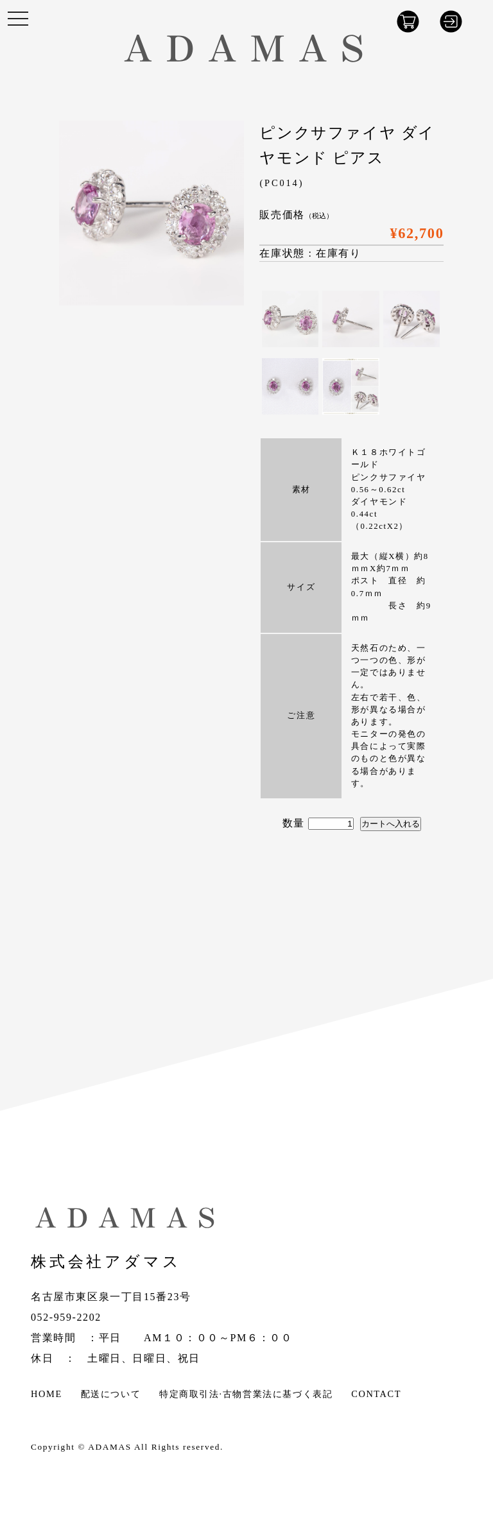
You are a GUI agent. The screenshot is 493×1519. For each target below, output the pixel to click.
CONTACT (376, 1394)
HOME (46, 1394)
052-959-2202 (66, 1317)
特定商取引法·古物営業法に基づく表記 (246, 1394)
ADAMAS (109, 1447)
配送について (111, 1394)
